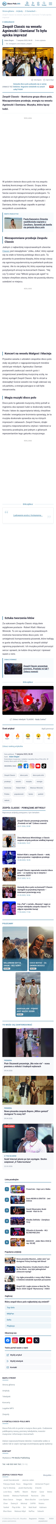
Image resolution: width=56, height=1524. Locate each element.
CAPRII (33, 1503)
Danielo (6, 1496)
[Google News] (20, 766)
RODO (51, 1519)
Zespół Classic (9, 775)
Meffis (17, 1492)
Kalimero (43, 1507)
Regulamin (33, 1519)
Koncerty (6, 1402)
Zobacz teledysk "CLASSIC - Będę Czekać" (28, 719)
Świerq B (14, 1503)
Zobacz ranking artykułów (12, 746)
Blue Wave (7, 1511)
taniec (31, 794)
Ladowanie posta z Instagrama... (28, 515)
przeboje (7, 782)
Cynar (41, 1492)
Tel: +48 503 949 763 (15, 1464)
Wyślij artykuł (14, 1355)
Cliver (5, 1503)
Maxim (25, 1492)
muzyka (29, 782)
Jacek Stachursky (25, 1488)
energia (39, 782)
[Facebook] (26, 766)
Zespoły (5, 1414)
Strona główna (8, 11)
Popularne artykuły (13, 1252)
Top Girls (11, 1307)
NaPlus (31, 1511)
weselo (18, 782)
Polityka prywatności (43, 1520)
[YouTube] (38, 766)
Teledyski (6, 1396)
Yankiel (6, 1507)
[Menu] (50, 3)
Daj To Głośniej (9, 1488)
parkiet (40, 794)
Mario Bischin (30, 1500)
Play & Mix (16, 1507)
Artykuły (19, 11)
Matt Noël (33, 1507)
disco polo (24, 775)
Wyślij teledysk (15, 1361)
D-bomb (38, 1488)
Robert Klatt (20, 788)
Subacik (40, 1511)
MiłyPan (10, 1314)
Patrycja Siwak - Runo (11, 1484)
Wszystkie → (48, 1475)
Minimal (24, 1503)
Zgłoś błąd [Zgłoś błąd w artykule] (48, 80)
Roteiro (41, 1503)
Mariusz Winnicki (36, 788)
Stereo (49, 1492)
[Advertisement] (28, 148)
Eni (24, 1507)
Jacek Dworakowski (11, 1480)
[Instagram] (32, 766)
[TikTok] (44, 766)
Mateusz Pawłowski (20, 1496)
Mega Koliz (27, 1484)
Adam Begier (9, 40)
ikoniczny (7, 788)
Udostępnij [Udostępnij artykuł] (36, 80)
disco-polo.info (38, 775)
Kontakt (12, 1367)
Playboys (11, 1326)
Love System (44, 1500)
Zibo (43, 1496)
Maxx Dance (8, 1500)
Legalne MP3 (8, 1408)
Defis (9, 1320)
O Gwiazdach (30, 11)
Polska (6, 794)
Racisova (34, 1496)
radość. (7, 800)
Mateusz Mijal (20, 1511)
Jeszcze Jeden (28, 1480)
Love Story (7, 1492)
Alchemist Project (42, 1484)
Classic (6, 251)
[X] (36, 1340)
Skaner (34, 1492)
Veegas (19, 1500)
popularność (18, 794)
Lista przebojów (12, 1179)
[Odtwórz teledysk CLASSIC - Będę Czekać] (28, 700)
